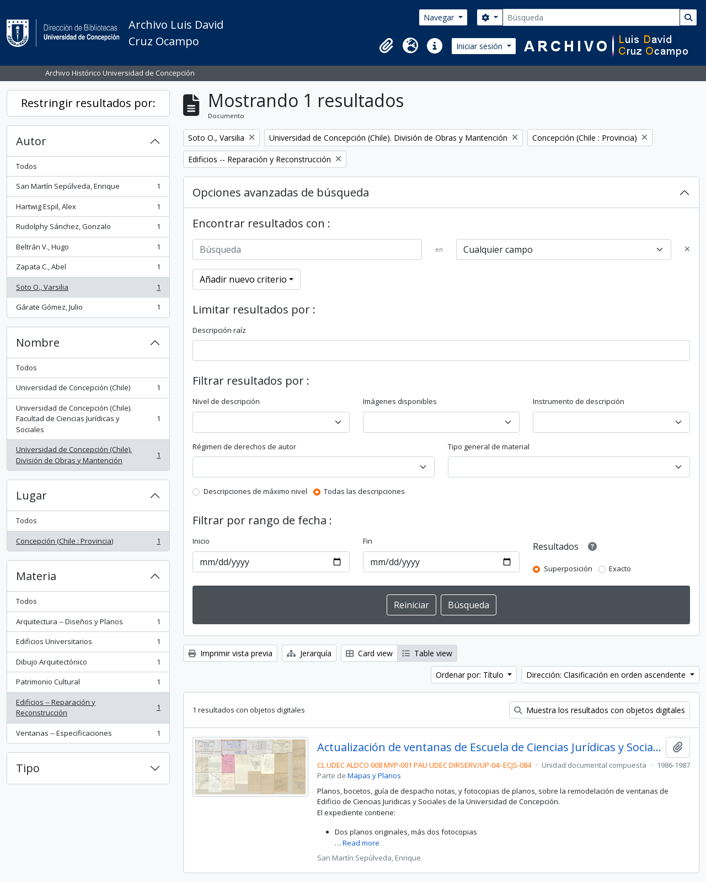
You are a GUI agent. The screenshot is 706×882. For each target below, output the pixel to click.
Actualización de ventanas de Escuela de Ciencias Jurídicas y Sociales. (489, 747)
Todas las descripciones (364, 491)
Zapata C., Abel (88, 269)
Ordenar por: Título (471, 675)
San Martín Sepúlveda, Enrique (88, 188)
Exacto (620, 568)
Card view (369, 653)
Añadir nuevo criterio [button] (243, 279)
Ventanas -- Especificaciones (88, 735)
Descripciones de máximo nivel (255, 491)
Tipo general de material (489, 446)
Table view (427, 653)
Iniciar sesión (480, 46)
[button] (386, 46)
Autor (31, 141)
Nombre (38, 342)
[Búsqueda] (591, 17)
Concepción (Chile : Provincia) (88, 543)
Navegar (440, 17)
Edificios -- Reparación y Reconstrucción (88, 707)
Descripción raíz (219, 330)
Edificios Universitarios (88, 643)
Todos (26, 166)
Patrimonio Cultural (88, 684)
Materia (36, 575)
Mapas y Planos (374, 775)
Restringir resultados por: (88, 102)
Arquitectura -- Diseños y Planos (88, 624)
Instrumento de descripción (578, 401)
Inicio (201, 541)
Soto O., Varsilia (88, 289)
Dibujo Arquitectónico (88, 664)
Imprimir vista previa (230, 653)
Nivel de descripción (226, 401)
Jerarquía (309, 653)
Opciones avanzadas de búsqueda (280, 192)
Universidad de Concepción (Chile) (88, 389)
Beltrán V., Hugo (88, 249)
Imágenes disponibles (400, 401)
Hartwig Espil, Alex (88, 208)
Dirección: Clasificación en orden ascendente (607, 675)
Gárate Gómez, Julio (88, 309)
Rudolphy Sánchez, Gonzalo (88, 228)
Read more (361, 843)
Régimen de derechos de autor (244, 446)
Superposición (568, 568)
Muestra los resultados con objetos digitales (599, 710)
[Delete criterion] (687, 249)
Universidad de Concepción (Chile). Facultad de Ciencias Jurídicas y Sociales (88, 418)
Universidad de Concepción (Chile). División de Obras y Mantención (88, 454)
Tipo (28, 768)
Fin (367, 541)
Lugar (31, 495)
